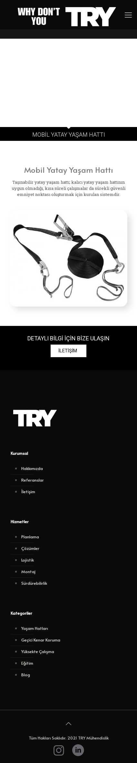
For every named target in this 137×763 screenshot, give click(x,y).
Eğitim (27, 663)
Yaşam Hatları (34, 628)
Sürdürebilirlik (34, 583)
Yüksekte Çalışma (37, 651)
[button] (68, 351)
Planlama (30, 537)
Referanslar (32, 480)
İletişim (28, 491)
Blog (25, 675)
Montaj (28, 571)
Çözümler (30, 548)
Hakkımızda (32, 468)
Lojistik (27, 560)
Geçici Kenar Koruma (40, 640)
